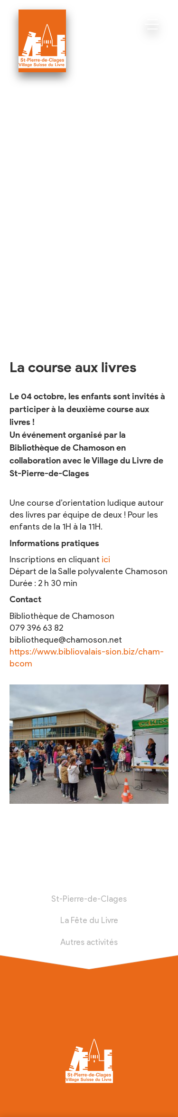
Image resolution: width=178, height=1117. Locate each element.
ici (106, 559)
